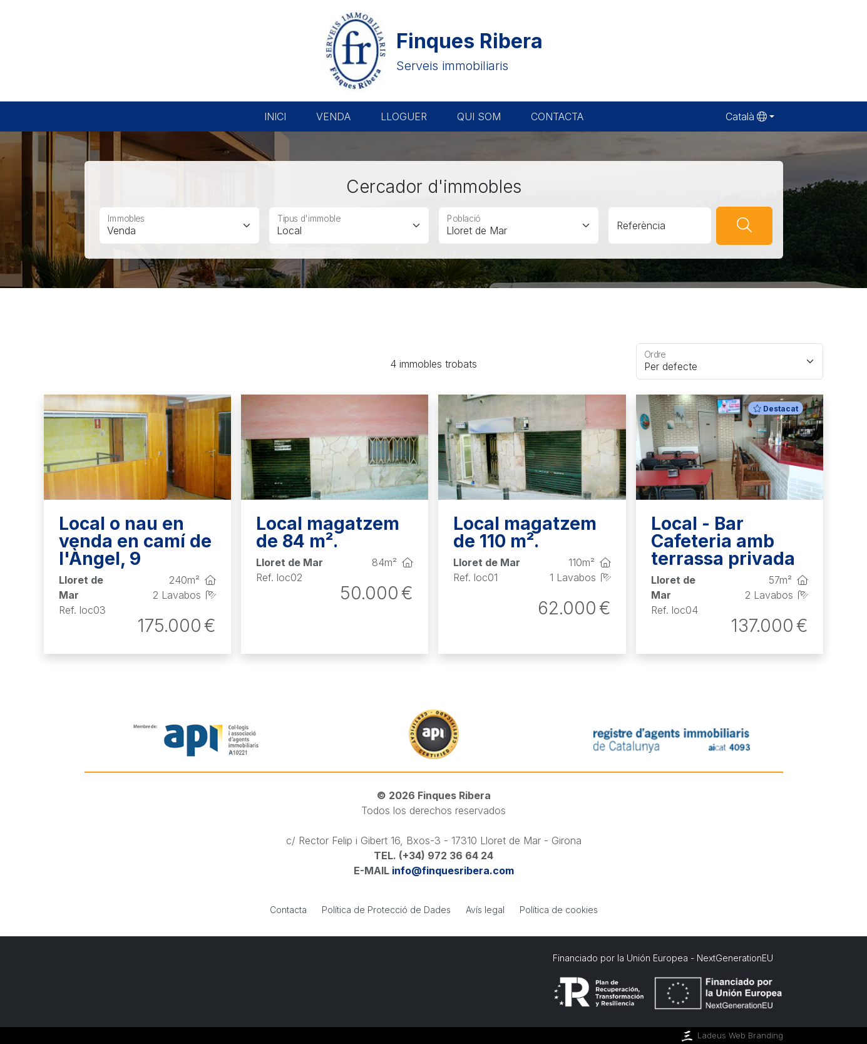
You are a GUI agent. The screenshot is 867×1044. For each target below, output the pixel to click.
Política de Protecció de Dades (386, 909)
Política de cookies (559, 909)
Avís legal (485, 909)
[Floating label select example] (729, 361)
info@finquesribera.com (453, 870)
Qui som (479, 116)
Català (746, 116)
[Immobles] (179, 225)
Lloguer (404, 116)
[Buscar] (744, 226)
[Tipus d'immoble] (349, 225)
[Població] (518, 225)
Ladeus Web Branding (731, 1035)
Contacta (557, 116)
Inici (275, 116)
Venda (333, 116)
